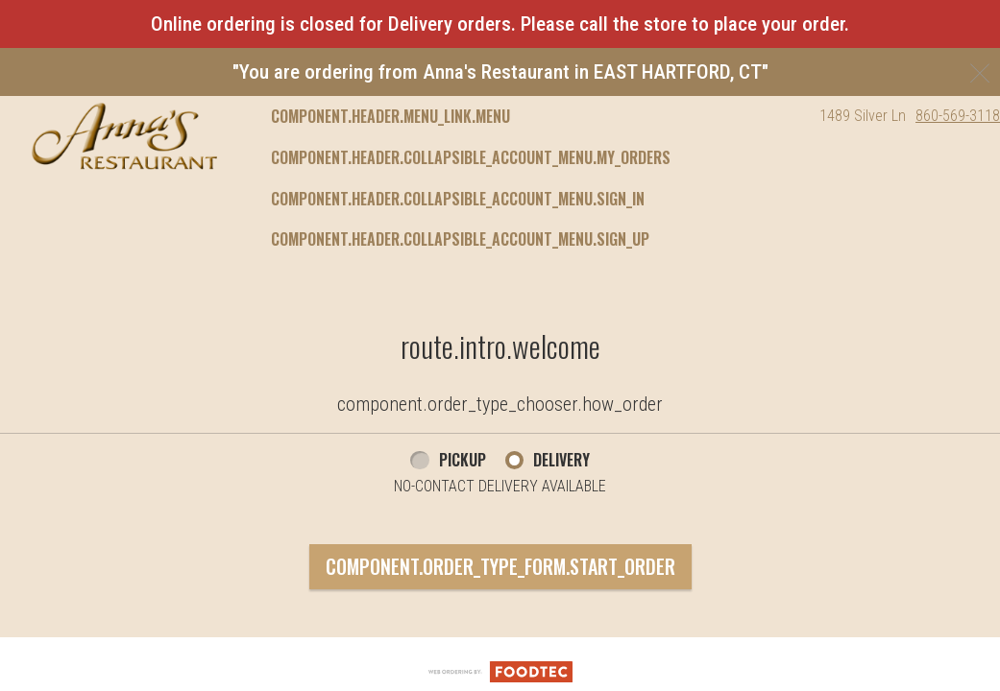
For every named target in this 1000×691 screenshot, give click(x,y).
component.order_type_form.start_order (500, 566)
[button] (124, 136)
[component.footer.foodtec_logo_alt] (500, 671)
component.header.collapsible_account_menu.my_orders (471, 157)
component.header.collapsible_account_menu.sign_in (458, 198)
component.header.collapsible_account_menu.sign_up (460, 238)
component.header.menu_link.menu (390, 116)
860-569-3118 (957, 116)
